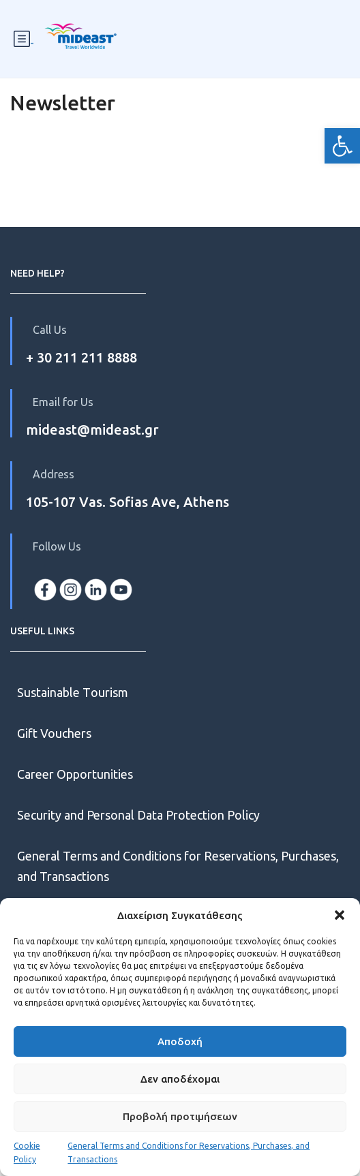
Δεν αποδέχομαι (180, 1079)
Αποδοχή (180, 1041)
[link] (342, 146)
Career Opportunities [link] (76, 774)
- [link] (24, 39)
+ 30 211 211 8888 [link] (81, 357)
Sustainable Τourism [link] (72, 692)
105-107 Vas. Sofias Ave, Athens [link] (127, 502)
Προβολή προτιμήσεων (180, 1116)
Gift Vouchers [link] (54, 733)
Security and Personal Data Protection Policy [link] (138, 815)
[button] (339, 915)
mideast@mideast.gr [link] (92, 429)
